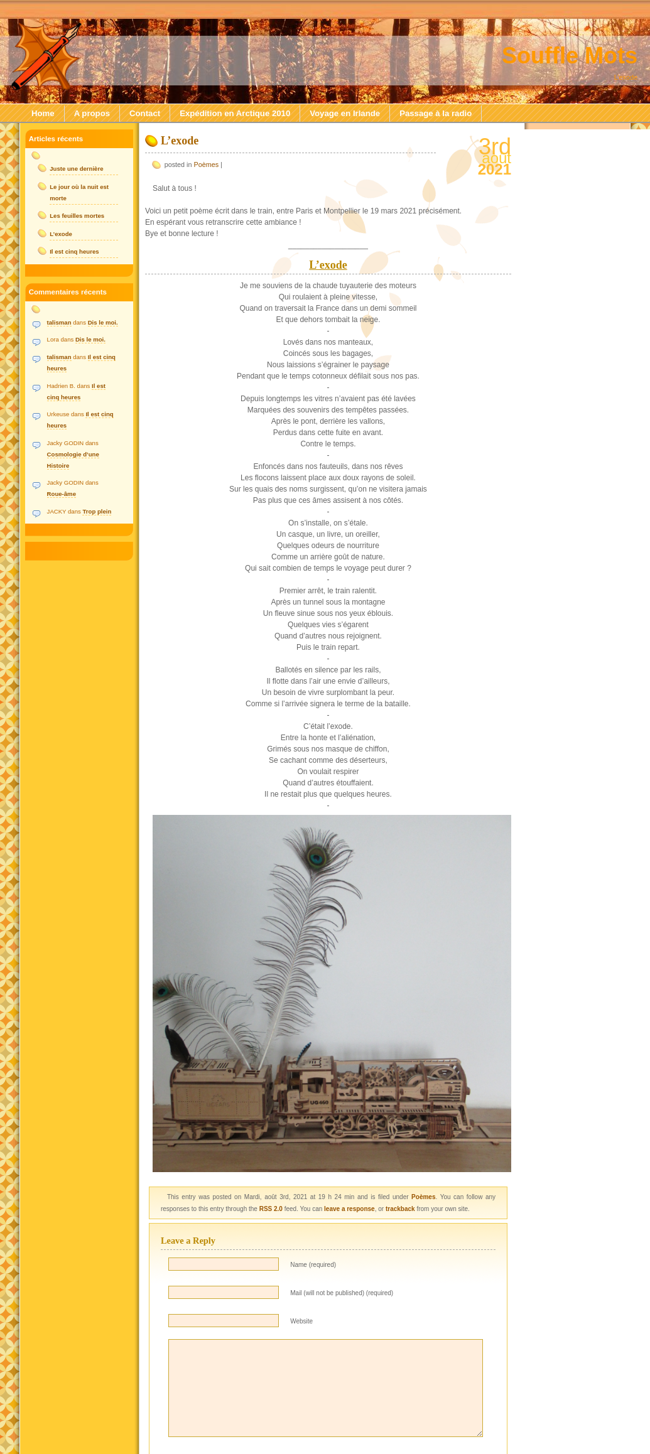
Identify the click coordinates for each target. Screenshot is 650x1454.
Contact (144, 113)
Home (43, 113)
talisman (59, 322)
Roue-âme (61, 493)
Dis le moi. (103, 322)
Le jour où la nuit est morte (79, 192)
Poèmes (206, 164)
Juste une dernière (76, 168)
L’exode (179, 140)
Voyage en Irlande (345, 113)
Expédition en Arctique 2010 (235, 113)
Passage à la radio (435, 113)
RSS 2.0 (271, 1208)
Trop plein (96, 511)
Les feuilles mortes (77, 215)
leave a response (349, 1208)
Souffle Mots (569, 55)
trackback (400, 1208)
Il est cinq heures (74, 251)
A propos (92, 113)
